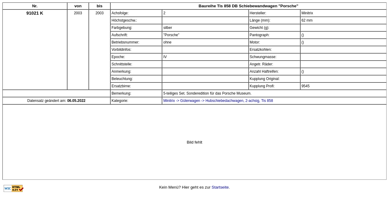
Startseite (220, 187)
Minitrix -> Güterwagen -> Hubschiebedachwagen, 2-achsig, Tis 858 (218, 101)
